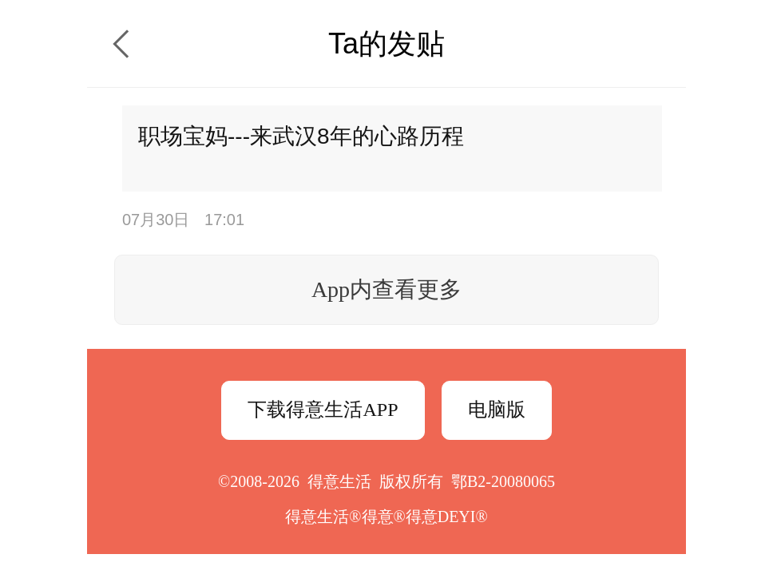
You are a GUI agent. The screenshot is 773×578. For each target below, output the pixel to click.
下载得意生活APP (323, 409)
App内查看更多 (386, 289)
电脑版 (496, 409)
